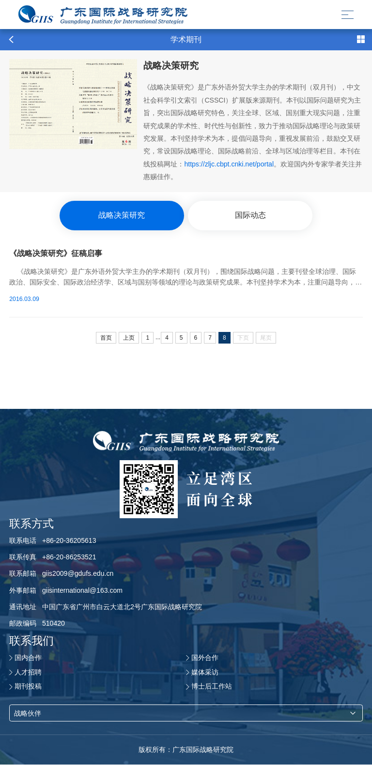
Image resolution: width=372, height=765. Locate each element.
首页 (106, 338)
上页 (129, 338)
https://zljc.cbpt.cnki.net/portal (229, 164)
